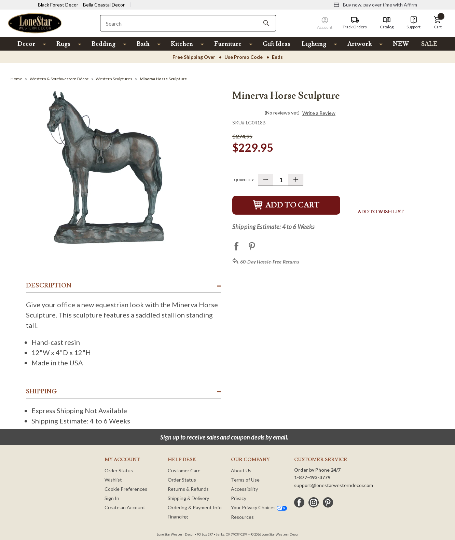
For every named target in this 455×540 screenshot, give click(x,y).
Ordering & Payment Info (195, 507)
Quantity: (244, 179)
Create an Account (125, 507)
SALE (429, 44)
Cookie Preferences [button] (126, 489)
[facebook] (299, 502)
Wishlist (113, 480)
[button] (437, 23)
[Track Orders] (355, 23)
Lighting (314, 44)
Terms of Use (245, 480)
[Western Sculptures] (114, 78)
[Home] (16, 78)
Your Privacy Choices (259, 507)
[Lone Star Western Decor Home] (35, 23)
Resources (242, 517)
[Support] (413, 23)
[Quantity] (280, 180)
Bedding (103, 44)
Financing (178, 516)
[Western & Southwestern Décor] (59, 78)
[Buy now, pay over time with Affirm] (375, 5)
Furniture (228, 44)
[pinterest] (328, 502)
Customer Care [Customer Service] (184, 470)
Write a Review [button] (318, 113)
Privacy (238, 498)
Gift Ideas (276, 44)
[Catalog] (386, 23)
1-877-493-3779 (312, 477)
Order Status (119, 470)
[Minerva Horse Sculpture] (163, 78)
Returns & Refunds (188, 489)
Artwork (359, 44)
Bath (143, 44)
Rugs (63, 44)
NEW (401, 44)
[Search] (266, 23)
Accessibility (244, 489)
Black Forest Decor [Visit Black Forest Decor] (58, 5)
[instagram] (313, 502)
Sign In (112, 498)
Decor (26, 44)
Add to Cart (286, 205)
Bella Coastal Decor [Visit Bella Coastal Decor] (104, 5)
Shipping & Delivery (188, 498)
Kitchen (182, 44)
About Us (241, 470)
